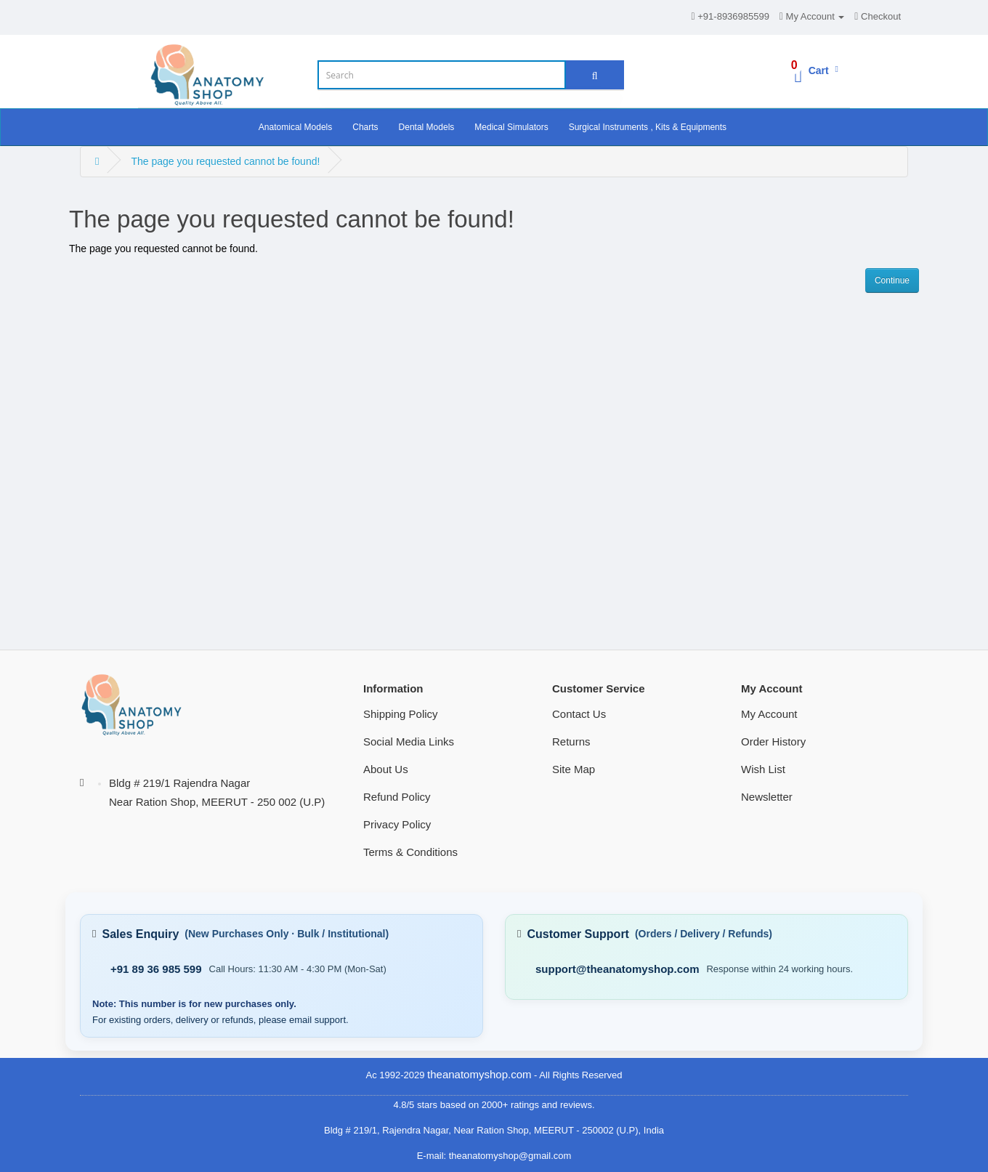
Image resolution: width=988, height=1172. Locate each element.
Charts (365, 127)
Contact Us (579, 714)
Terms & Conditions (410, 852)
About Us (385, 769)
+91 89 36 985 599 (156, 969)
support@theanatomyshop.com (617, 969)
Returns (571, 741)
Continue (892, 280)
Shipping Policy (400, 714)
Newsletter (767, 797)
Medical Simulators (511, 127)
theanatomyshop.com (479, 1074)
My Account (769, 714)
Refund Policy (397, 797)
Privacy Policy (397, 824)
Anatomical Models (295, 127)
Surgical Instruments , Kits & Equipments (647, 127)
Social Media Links (408, 741)
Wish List (763, 769)
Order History (773, 741)
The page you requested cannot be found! (225, 161)
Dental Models (427, 127)
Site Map (573, 769)
